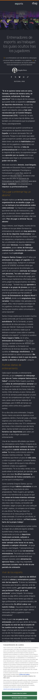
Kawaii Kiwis (12, 263)
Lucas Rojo (19, 173)
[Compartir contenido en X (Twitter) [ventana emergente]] (15, 76)
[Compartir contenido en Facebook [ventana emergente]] (11, 76)
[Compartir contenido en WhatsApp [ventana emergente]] (24, 76)
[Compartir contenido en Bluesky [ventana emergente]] (20, 76)
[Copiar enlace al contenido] (28, 76)
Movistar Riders (16, 176)
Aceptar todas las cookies (19, 695)
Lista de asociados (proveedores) (12, 691)
